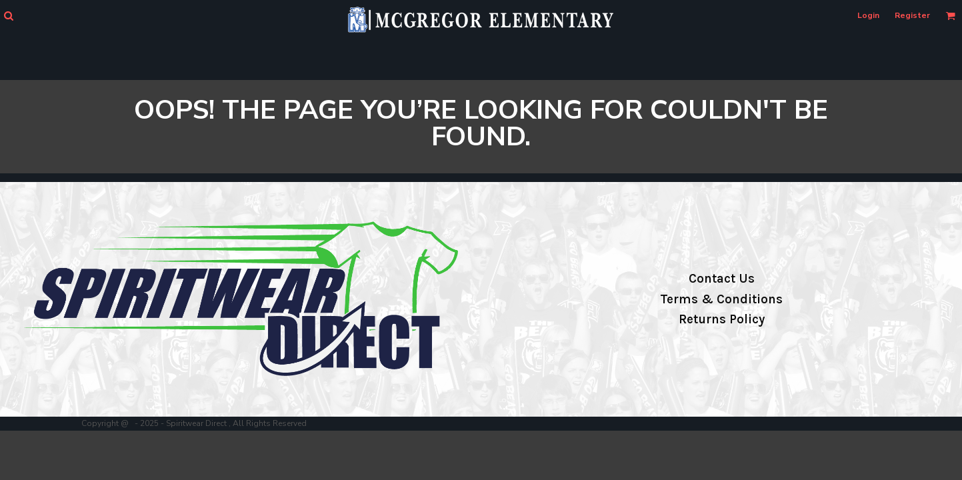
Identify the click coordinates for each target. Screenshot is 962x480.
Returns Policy (722, 319)
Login (868, 15)
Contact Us (722, 278)
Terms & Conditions (721, 299)
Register (912, 15)
